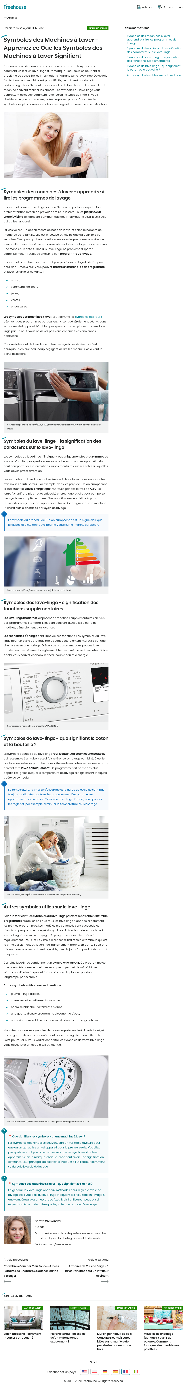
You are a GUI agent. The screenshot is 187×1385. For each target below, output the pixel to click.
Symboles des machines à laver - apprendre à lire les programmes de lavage (151, 40)
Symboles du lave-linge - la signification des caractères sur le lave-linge (154, 50)
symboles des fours (88, 317)
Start (93, 1362)
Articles (12, 17)
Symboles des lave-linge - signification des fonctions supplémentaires (153, 59)
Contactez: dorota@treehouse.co (53, 1244)
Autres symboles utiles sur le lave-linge (154, 75)
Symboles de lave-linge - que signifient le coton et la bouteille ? (154, 68)
